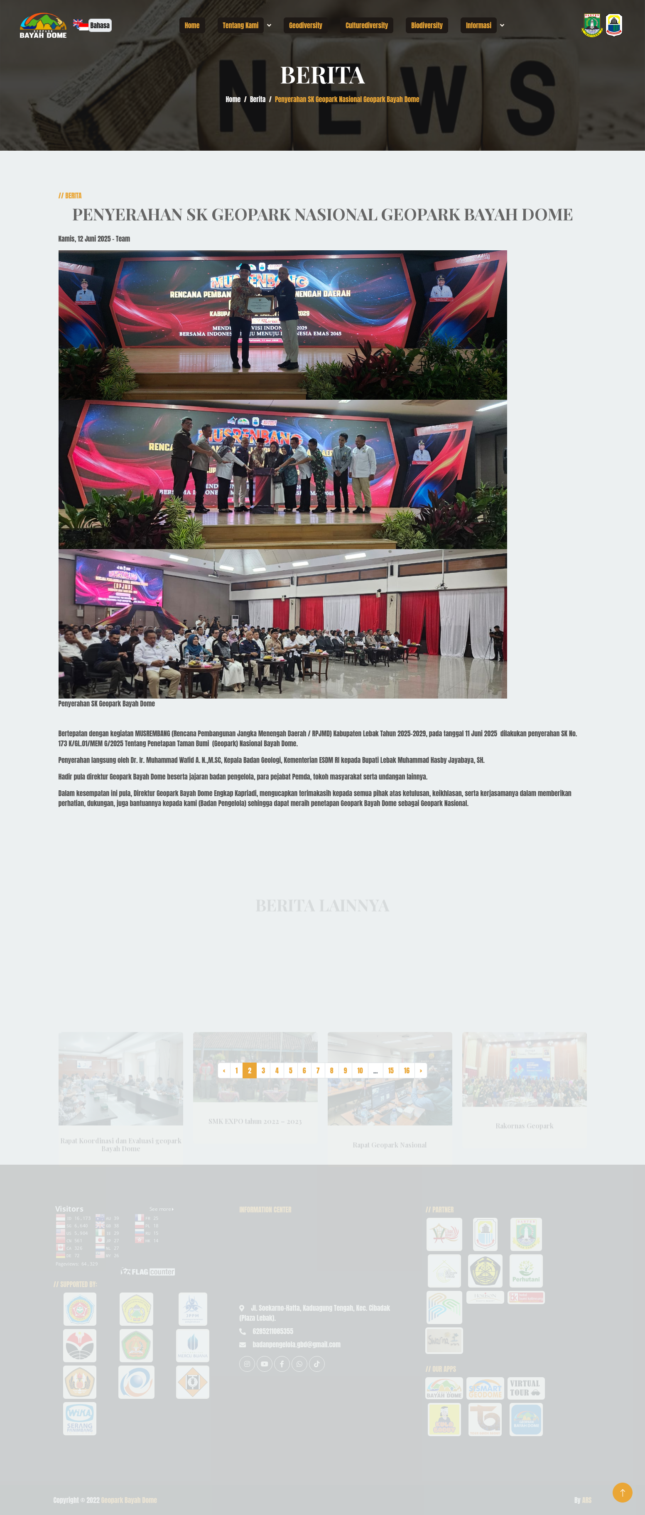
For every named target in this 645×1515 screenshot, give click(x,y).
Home (192, 25)
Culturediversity (367, 25)
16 (407, 1070)
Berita (258, 99)
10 (360, 1070)
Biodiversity (427, 25)
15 (391, 1070)
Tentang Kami (241, 25)
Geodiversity (305, 25)
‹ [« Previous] (224, 1070)
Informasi (478, 25)
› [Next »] (421, 1070)
